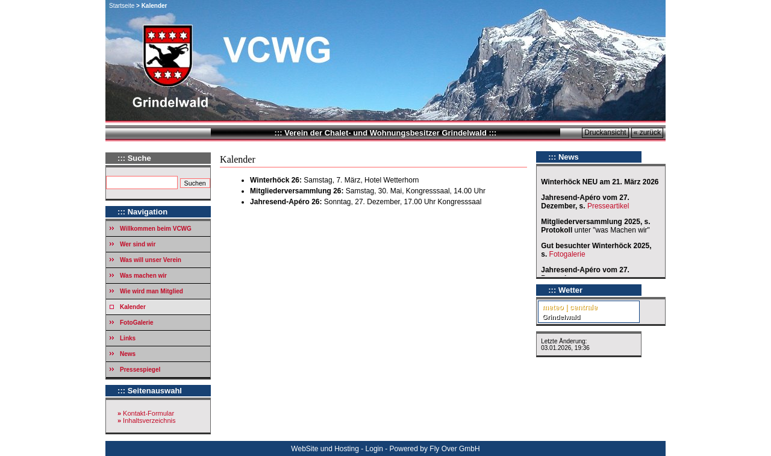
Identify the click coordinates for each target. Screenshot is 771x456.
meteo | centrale (569, 307)
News (128, 354)
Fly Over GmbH (454, 449)
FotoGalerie (137, 322)
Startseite (121, 5)
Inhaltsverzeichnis (149, 420)
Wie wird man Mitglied (151, 291)
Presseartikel (609, 206)
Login (374, 449)
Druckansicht (605, 132)
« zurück (647, 132)
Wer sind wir (137, 244)
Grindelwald (561, 316)
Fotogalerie (567, 254)
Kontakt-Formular (148, 413)
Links (128, 338)
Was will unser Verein (150, 260)
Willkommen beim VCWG (156, 228)
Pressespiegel (140, 369)
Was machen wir (143, 275)
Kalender (133, 307)
